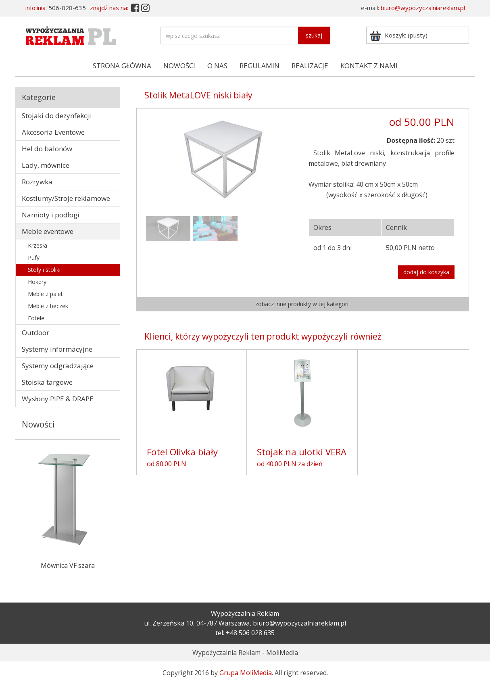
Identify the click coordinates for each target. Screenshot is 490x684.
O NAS (217, 65)
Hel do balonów (47, 148)
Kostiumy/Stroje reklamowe (66, 198)
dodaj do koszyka (426, 272)
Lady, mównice (45, 165)
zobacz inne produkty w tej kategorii (302, 304)
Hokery (37, 282)
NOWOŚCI (179, 65)
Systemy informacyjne (57, 349)
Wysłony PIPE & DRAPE (58, 398)
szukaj (314, 35)
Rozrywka (37, 181)
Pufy (34, 257)
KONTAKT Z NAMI (369, 65)
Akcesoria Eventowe (53, 132)
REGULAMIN (259, 65)
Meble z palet (45, 294)
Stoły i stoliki (44, 269)
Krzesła (37, 245)
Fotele (36, 318)
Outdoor (35, 332)
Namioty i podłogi (50, 214)
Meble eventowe (47, 231)
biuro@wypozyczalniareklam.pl (423, 8)
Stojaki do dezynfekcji (56, 115)
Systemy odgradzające (58, 365)
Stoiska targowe (47, 382)
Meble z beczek (48, 306)
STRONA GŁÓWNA (122, 65)
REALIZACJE (310, 65)
